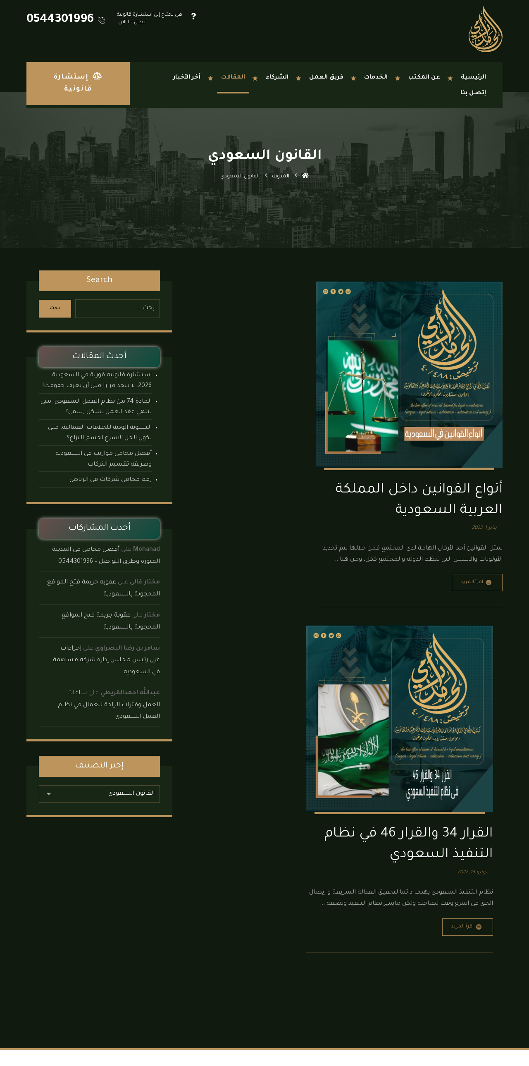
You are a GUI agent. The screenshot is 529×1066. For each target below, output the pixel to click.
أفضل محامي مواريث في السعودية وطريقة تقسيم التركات (103, 459)
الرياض (295, 1006)
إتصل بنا (154, 1006)
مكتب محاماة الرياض (140, 974)
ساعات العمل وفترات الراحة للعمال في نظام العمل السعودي (109, 705)
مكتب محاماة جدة (143, 985)
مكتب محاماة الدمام (141, 963)
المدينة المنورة (248, 1006)
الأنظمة (155, 942)
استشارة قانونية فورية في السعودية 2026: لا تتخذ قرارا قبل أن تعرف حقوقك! (97, 381)
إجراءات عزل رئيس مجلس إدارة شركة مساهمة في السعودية (106, 660)
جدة (311, 1006)
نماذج (157, 953)
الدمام (276, 1006)
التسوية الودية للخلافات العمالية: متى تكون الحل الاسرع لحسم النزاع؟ (100, 433)
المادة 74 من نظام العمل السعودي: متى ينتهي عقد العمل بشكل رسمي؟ (96, 407)
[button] (493, 1040)
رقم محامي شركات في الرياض (110, 480)
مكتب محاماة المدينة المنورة (131, 996)
